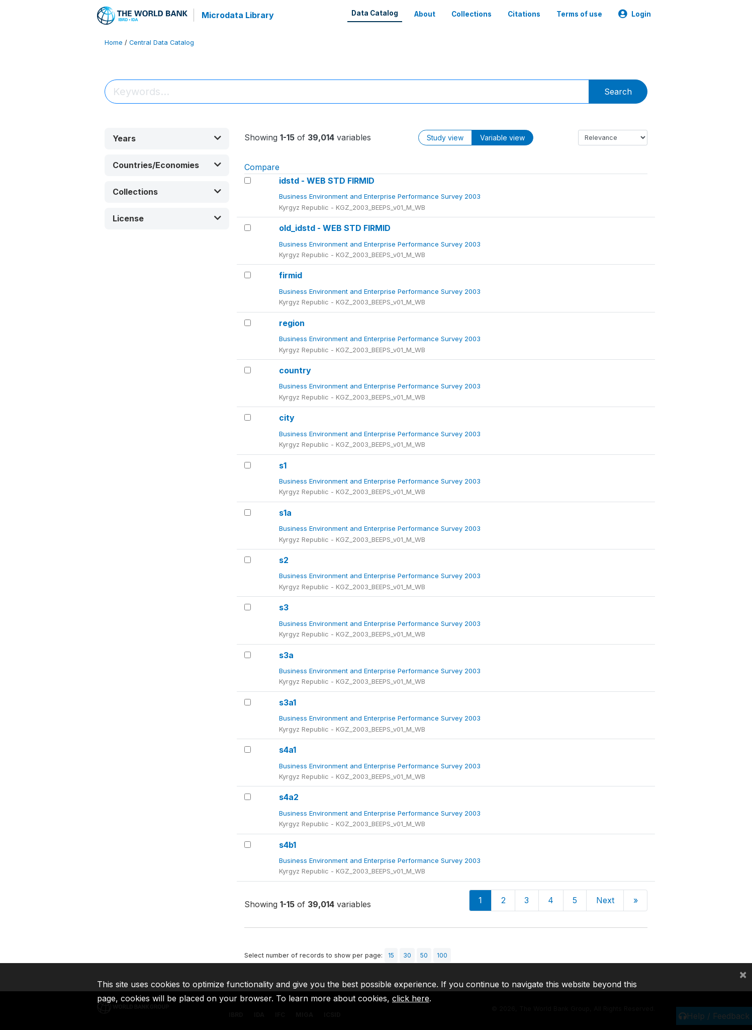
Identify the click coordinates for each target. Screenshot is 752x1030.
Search (618, 91)
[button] (167, 138)
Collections (471, 14)
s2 (284, 560)
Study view (445, 137)
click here (410, 998)
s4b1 (287, 844)
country (295, 370)
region (292, 323)
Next (605, 900)
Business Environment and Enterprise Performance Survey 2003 (381, 196)
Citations (524, 14)
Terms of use (579, 14)
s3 (284, 607)
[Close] (743, 974)
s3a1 (287, 702)
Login (634, 14)
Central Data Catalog (161, 42)
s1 (283, 465)
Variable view (502, 137)
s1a (285, 512)
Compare (261, 167)
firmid (290, 275)
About (424, 14)
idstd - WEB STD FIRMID (326, 181)
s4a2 (289, 797)
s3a (286, 655)
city (287, 418)
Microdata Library (238, 15)
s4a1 (287, 750)
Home (114, 42)
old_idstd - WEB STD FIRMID (335, 228)
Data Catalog (374, 13)
